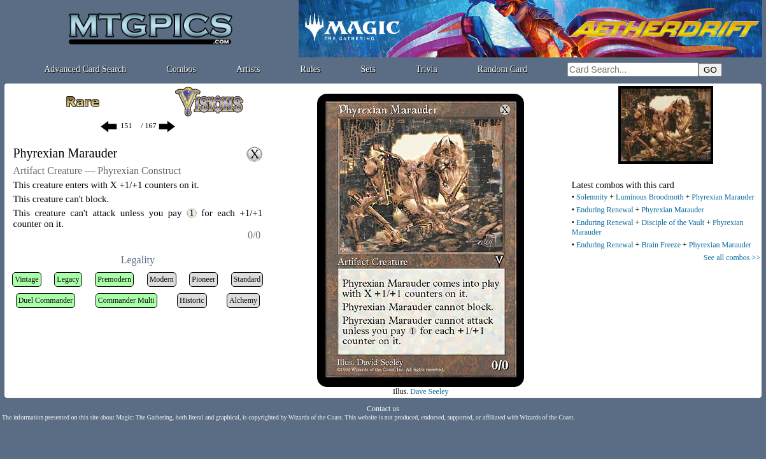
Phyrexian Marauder (723, 197)
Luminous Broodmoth (649, 197)
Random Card (502, 69)
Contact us (383, 408)
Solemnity (591, 197)
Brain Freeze (661, 244)
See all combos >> (732, 257)
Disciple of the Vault (672, 222)
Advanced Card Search (85, 69)
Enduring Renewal (605, 209)
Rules (311, 69)
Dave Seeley (429, 391)
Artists (248, 69)
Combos (181, 69)
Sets (368, 69)
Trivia (426, 69)
